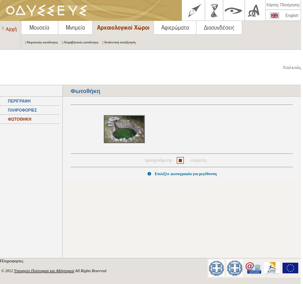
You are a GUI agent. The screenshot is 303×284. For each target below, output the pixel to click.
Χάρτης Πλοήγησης (283, 5)
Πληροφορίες (12, 260)
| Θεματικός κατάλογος (39, 42)
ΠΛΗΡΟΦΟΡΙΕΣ (22, 110)
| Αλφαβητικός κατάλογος (78, 42)
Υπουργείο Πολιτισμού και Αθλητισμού (44, 271)
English (292, 15)
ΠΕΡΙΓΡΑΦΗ (19, 101)
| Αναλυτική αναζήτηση (117, 42)
